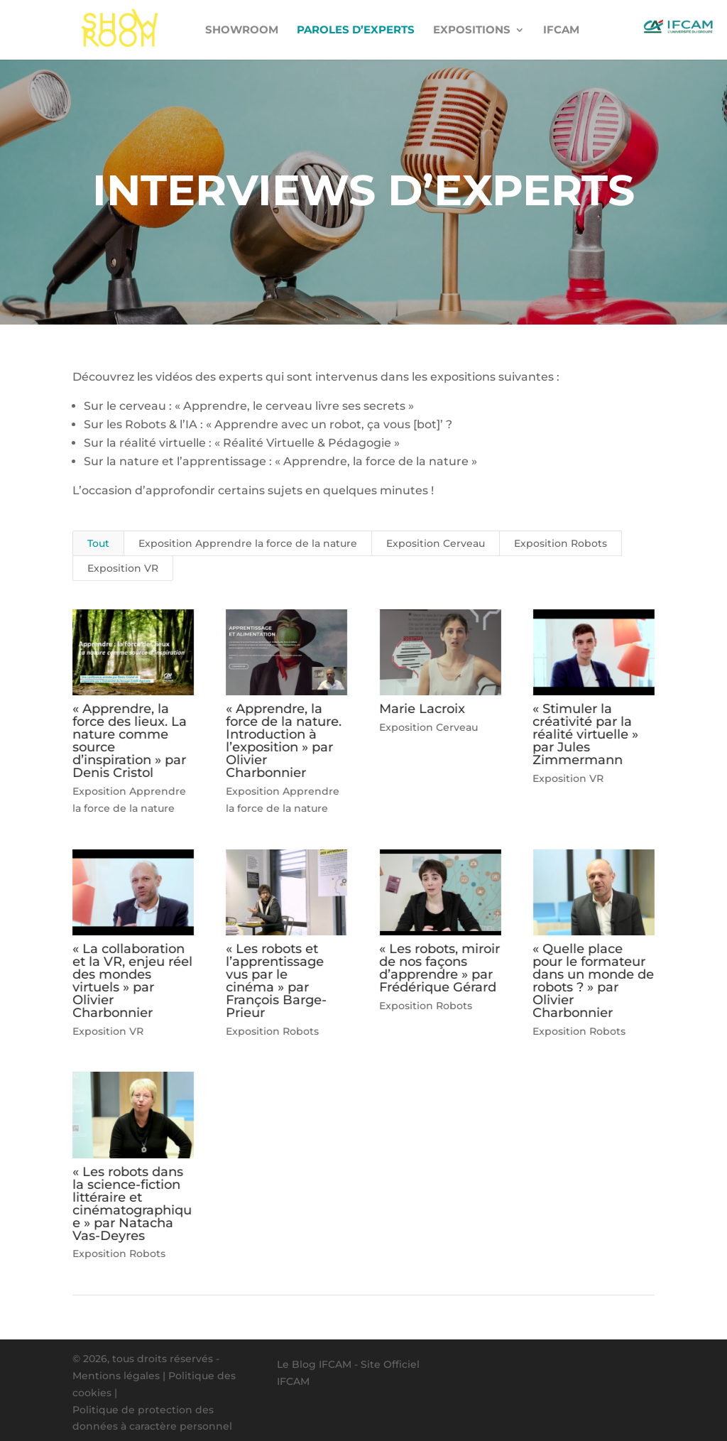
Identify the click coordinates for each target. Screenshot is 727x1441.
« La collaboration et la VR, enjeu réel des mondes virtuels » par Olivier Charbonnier (132, 981)
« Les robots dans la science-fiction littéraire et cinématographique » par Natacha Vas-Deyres (132, 1204)
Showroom (241, 30)
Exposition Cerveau (435, 543)
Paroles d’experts (356, 30)
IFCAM (561, 30)
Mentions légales (116, 1375)
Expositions (471, 30)
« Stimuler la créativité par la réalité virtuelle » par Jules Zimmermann (585, 734)
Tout (98, 543)
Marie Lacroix (422, 709)
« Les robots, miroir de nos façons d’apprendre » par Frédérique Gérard (439, 968)
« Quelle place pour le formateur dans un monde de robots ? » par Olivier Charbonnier (593, 981)
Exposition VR (122, 568)
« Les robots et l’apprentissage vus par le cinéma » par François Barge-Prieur (276, 981)
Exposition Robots (560, 543)
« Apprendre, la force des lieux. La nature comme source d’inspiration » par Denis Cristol (129, 741)
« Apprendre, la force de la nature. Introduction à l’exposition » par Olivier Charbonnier (283, 741)
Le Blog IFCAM (314, 1364)
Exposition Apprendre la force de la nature (247, 543)
